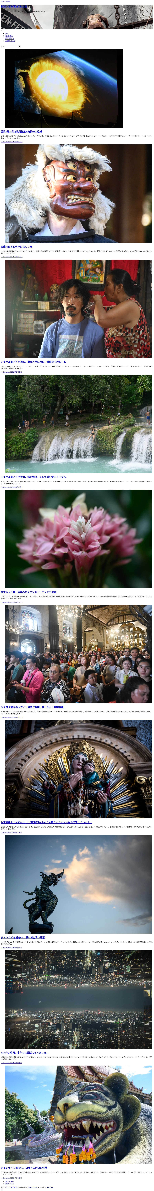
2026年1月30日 (16, 487)
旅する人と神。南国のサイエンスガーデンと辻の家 (28, 592)
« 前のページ (9, 1181)
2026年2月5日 (15, 372)
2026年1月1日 (15, 1178)
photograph (8, 35)
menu (6, 33)
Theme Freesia (32, 1187)
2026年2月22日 (16, 142)
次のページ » (9, 1184)
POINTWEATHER (14, 6)
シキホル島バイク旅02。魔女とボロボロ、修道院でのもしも (33, 362)
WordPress (49, 1187)
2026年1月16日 (16, 717)
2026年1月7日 (15, 832)
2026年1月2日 (15, 1063)
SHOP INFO (9, 37)
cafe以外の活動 (10, 41)
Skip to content (5, 1)
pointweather (5, 142)
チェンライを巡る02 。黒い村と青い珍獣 (23, 937)
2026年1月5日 (15, 948)
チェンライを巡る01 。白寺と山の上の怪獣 (24, 1168)
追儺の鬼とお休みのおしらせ (16, 246)
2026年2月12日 (16, 257)
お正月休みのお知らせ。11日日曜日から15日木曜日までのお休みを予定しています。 (46, 822)
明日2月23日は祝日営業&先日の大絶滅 (21, 131)
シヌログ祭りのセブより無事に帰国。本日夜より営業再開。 (33, 707)
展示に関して (9, 39)
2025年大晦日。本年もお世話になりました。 (25, 1052)
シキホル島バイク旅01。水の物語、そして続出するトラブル (33, 477)
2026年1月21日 (16, 602)
